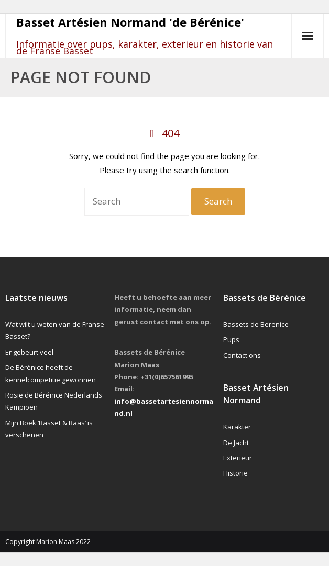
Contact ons (242, 355)
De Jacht (236, 442)
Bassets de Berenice (256, 324)
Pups (231, 339)
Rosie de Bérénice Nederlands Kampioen (53, 401)
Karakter (237, 427)
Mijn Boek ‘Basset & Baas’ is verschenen (49, 428)
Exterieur (237, 457)
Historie (235, 473)
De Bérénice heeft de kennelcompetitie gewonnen (50, 373)
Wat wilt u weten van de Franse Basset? (54, 330)
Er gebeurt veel (29, 352)
